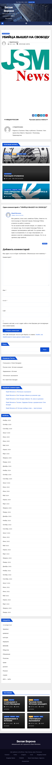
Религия (5, 671)
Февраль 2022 (7, 608)
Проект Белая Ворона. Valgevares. (36, 758)
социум (5, 675)
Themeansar (39, 752)
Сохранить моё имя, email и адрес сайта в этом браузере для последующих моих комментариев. (25, 325)
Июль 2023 (6, 537)
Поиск (4, 344)
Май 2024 (6, 495)
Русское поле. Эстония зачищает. (13, 367)
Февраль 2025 (7, 458)
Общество (19, 153)
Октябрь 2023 (7, 524)
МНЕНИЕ (14, 153)
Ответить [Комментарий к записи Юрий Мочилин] (45, 243)
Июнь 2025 (6, 441)
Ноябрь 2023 (7, 520)
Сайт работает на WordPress (17, 752)
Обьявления (6, 654)
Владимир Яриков (10, 758)
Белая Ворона (26, 741)
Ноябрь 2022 (7, 570)
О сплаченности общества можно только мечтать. (24, 157)
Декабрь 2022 (7, 566)
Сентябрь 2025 (7, 428)
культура (5, 637)
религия (5, 666)
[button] (49, 23)
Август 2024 (6, 483)
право (24, 153)
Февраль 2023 (7, 558)
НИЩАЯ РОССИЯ (11, 120)
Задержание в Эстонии (10, 371)
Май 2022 (6, 595)
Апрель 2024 (7, 499)
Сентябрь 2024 (7, 479)
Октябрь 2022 (7, 575)
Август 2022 (6, 583)
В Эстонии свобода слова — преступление (29, 408)
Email (5, 300)
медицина (6, 641)
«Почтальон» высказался (10, 375)
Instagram (23, 754)
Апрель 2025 (7, 449)
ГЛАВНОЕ (21, 758)
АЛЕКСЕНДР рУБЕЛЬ (24, 44)
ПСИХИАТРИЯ (25, 761)
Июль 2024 (6, 487)
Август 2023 (6, 533)
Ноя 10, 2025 (33, 723)
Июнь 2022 (6, 591)
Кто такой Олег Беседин (10, 379)
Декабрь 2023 (7, 516)
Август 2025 (6, 433)
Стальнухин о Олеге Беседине (12, 363)
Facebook (7, 754)
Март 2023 (6, 554)
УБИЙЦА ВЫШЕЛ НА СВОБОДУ (25, 37)
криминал (6, 633)
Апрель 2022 (7, 600)
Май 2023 (6, 545)
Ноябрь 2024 (7, 470)
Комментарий (7, 257)
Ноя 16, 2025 (9, 706)
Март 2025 (6, 453)
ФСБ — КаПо (7, 679)
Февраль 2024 (7, 508)
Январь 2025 (7, 462)
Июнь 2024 (6, 491)
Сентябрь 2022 (7, 579)
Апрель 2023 (7, 549)
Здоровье (6, 629)
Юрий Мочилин (14, 42)
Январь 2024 (7, 512)
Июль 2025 (6, 437)
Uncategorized (5, 33)
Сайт (4, 311)
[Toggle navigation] (26, 23)
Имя (4, 290)
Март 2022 (6, 604)
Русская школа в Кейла (38, 120)
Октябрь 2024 (7, 474)
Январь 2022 (7, 612)
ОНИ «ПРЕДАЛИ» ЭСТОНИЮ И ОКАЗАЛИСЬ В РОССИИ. (25, 193)
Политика (5, 658)
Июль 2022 (6, 587)
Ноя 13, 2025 (9, 723)
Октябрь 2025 (7, 424)
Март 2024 (6, 504)
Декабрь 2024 (7, 466)
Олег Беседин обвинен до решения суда (28, 395)
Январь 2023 (7, 562)
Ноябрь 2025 (7, 420)
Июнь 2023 (6, 541)
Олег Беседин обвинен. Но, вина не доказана (29, 399)
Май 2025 (6, 445)
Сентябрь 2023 (7, 529)
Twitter (15, 754)
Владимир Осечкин (41, 754)
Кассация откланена (14, 176)
